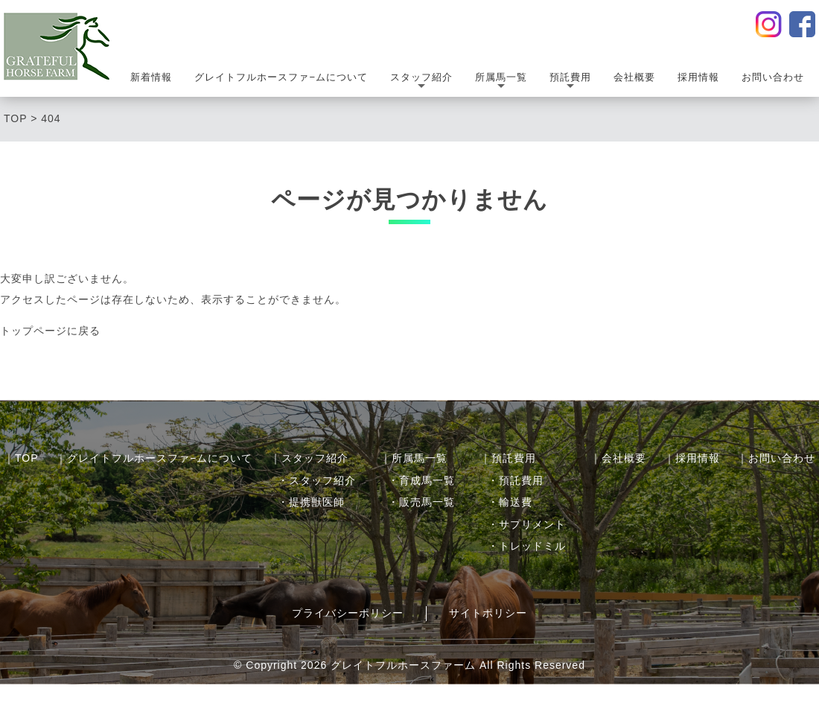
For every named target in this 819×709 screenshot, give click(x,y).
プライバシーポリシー (348, 613)
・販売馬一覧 (421, 502)
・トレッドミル (527, 546)
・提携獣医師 (311, 502)
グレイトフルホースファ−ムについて (281, 77)
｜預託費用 (508, 458)
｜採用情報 (692, 458)
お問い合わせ (773, 77)
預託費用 (570, 82)
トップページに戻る (50, 331)
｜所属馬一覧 (413, 458)
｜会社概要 (618, 458)
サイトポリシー (488, 613)
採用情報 (698, 77)
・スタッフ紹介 (317, 480)
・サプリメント (527, 524)
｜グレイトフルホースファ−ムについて (154, 458)
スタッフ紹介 (421, 82)
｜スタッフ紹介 (309, 458)
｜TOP (21, 458)
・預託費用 (516, 480)
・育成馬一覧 (421, 480)
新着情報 (151, 77)
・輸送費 (510, 502)
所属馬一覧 (501, 82)
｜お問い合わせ (776, 458)
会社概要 (634, 77)
